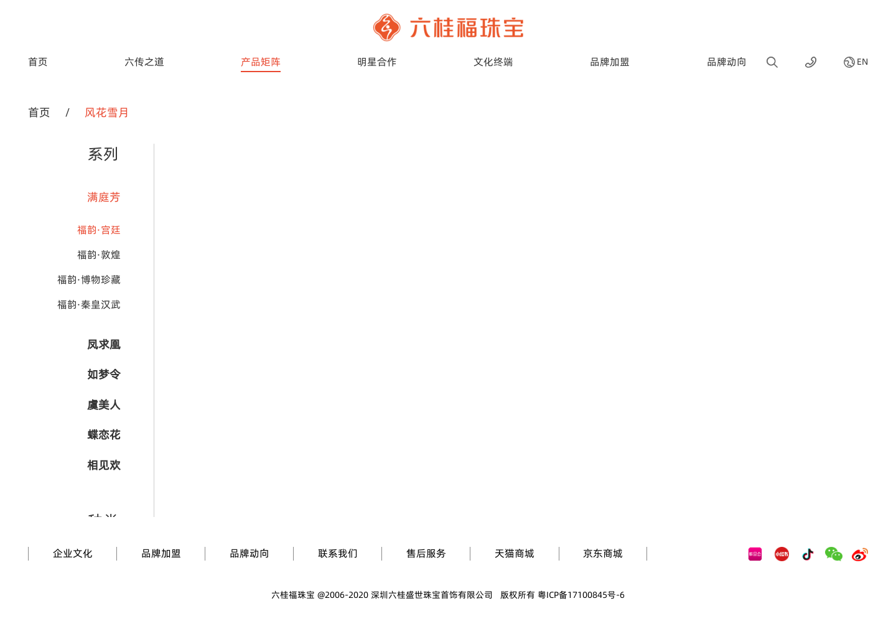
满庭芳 (104, 197)
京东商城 (603, 553)
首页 (38, 61)
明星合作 (377, 61)
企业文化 (73, 553)
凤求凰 (104, 344)
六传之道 (144, 61)
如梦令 (104, 374)
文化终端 (493, 61)
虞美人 (104, 404)
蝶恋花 (104, 434)
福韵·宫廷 (99, 229)
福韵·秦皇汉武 (89, 304)
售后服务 (426, 553)
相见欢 (104, 465)
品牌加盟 (610, 61)
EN (862, 62)
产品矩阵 (261, 61)
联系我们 (338, 553)
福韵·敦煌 (99, 254)
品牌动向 (727, 61)
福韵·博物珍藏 (89, 279)
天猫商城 (514, 553)
